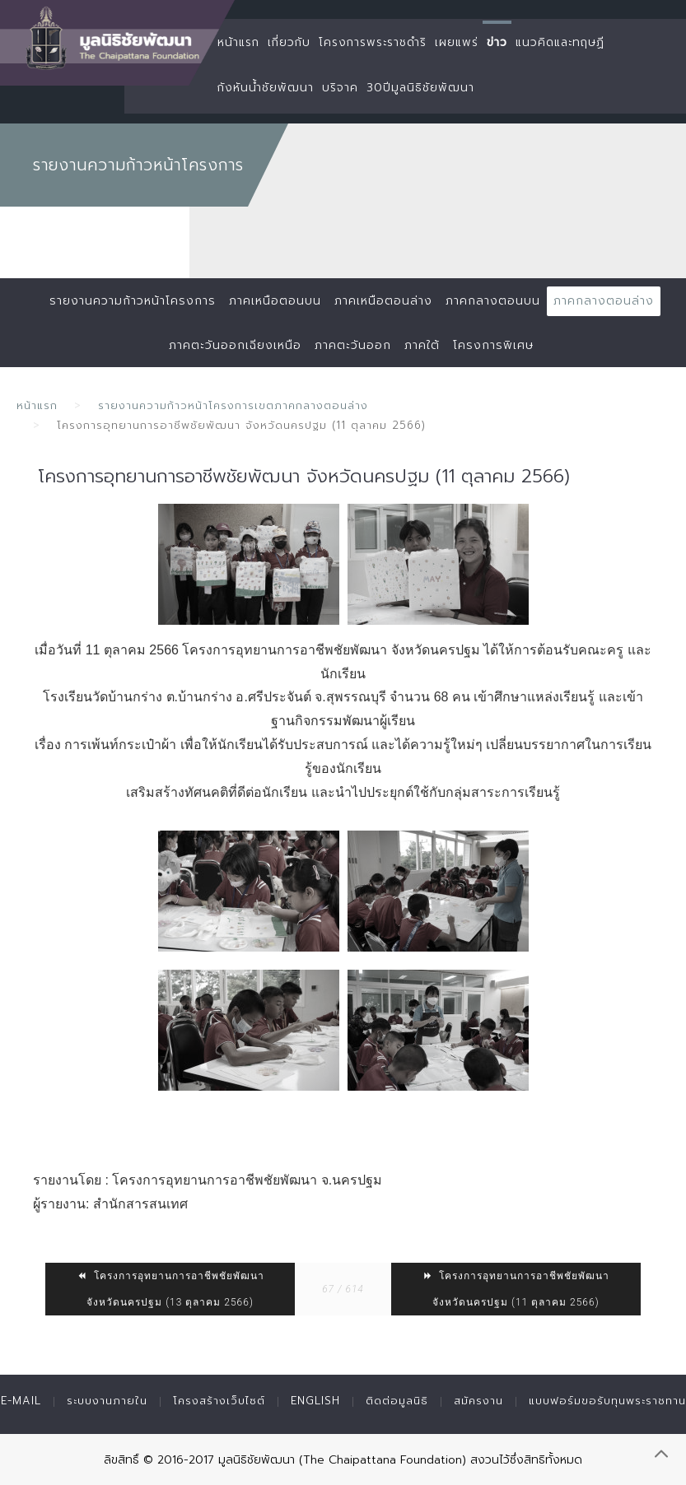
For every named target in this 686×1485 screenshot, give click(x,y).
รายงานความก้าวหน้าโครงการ (132, 301)
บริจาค (340, 87)
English (315, 1400)
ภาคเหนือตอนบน (275, 301)
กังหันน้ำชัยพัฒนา (265, 87)
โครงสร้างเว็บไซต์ (219, 1400)
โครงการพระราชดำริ (373, 42)
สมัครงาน (478, 1400)
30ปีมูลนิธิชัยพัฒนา (420, 87)
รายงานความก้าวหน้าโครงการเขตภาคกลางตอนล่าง (233, 405)
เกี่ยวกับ (289, 42)
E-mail (21, 1400)
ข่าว (497, 42)
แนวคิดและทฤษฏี (560, 42)
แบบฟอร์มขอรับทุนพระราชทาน (607, 1400)
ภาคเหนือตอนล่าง (383, 301)
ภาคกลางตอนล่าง (603, 301)
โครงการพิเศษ (493, 345)
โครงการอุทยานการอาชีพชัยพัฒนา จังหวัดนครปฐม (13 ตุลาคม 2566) (170, 1289)
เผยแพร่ (456, 42)
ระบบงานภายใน (107, 1400)
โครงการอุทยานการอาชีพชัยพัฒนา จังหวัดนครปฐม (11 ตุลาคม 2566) (515, 1289)
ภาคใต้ (422, 345)
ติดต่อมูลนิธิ (397, 1400)
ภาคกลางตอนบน (493, 301)
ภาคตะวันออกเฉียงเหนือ (235, 345)
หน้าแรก (238, 42)
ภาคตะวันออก (353, 345)
